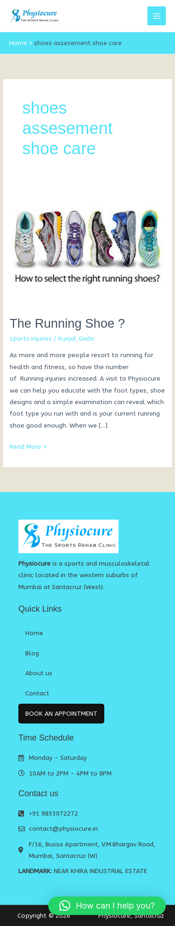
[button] (107, 906)
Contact (37, 693)
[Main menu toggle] (156, 15)
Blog (32, 653)
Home (34, 633)
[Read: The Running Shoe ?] (87, 247)
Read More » (28, 446)
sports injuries (31, 338)
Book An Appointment (61, 714)
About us (38, 673)
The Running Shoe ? (67, 323)
